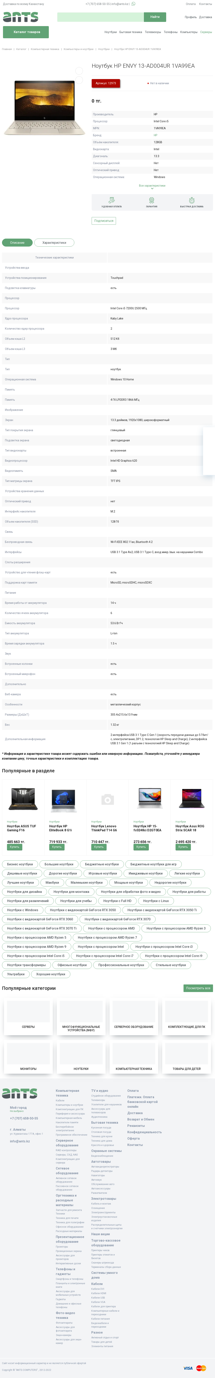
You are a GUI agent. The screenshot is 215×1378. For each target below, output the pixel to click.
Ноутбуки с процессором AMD (111, 928)
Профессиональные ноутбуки (121, 965)
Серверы (206, 32)
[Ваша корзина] (209, 433)
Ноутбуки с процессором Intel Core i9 (173, 956)
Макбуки (52, 882)
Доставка (205, 17)
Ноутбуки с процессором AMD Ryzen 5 (36, 937)
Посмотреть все (198, 988)
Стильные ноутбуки (171, 965)
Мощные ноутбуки (128, 882)
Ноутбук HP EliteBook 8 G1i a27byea (60, 830)
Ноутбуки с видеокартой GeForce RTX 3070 (117, 919)
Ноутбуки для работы (189, 892)
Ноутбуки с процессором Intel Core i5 (35, 956)
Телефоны (171, 32)
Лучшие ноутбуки (20, 882)
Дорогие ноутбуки (63, 873)
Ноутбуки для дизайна (24, 892)
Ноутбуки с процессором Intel (101, 947)
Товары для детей (187, 1068)
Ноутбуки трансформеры (26, 965)
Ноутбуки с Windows (22, 910)
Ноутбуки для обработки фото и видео (131, 892)
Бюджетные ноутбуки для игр (154, 864)
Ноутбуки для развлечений (28, 901)
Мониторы (28, 1068)
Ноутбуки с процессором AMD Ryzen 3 (176, 928)
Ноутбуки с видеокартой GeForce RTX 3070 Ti (42, 928)
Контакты (205, 4)
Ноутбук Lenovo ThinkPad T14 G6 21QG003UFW (104, 830)
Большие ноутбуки (59, 864)
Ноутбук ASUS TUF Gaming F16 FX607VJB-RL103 (21, 830)
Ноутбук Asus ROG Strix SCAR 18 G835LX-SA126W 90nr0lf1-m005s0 (190, 832)
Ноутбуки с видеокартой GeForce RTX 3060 (40, 919)
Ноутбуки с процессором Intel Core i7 (104, 956)
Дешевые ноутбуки (22, 873)
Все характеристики (152, 185)
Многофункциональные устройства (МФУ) (81, 1028)
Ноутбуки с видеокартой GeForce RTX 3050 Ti (162, 910)
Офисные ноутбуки (72, 965)
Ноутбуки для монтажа (71, 892)
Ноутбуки (111, 32)
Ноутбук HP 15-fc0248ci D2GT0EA (147, 828)
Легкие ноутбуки (187, 873)
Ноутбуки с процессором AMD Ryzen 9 (36, 947)
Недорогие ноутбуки (170, 882)
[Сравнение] (209, 457)
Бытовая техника (131, 32)
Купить (14, 846)
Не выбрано (18, 1111)
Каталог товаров (23, 32)
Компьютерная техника (134, 1068)
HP (155, 135)
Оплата (191, 4)
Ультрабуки (16, 974)
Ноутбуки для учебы (76, 901)
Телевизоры (153, 32)
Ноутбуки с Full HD (117, 901)
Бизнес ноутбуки (20, 864)
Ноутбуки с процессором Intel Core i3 (164, 947)
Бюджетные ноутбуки (102, 864)
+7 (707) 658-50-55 (97, 4)
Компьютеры (188, 32)
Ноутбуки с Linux (156, 901)
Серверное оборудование (133, 1026)
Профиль (191, 17)
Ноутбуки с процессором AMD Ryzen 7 (107, 937)
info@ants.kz (120, 4)
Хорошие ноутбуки (50, 974)
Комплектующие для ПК (186, 1026)
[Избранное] (209, 445)
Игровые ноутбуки (103, 873)
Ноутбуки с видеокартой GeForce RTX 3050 (83, 910)
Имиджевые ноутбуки (146, 873)
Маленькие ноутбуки (87, 882)
